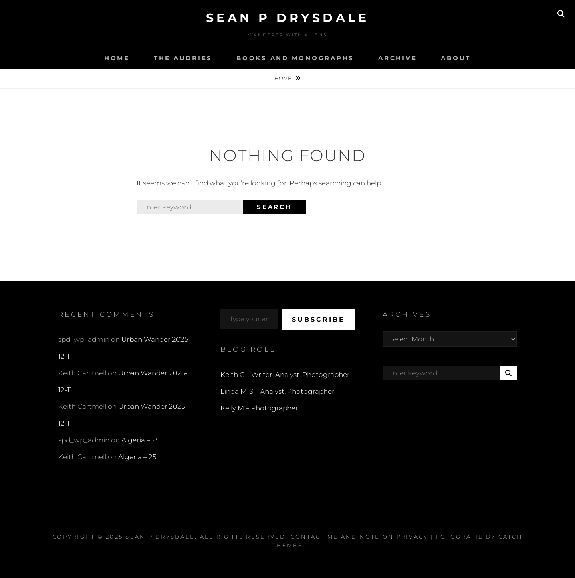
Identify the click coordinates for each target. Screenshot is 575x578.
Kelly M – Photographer (259, 408)
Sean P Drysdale (287, 17)
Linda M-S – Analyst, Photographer (277, 391)
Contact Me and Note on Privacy (359, 536)
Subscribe (318, 319)
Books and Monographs (295, 58)
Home (117, 58)
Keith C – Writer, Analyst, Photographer (285, 375)
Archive (397, 58)
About (456, 58)
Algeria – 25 (140, 440)
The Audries (183, 58)
